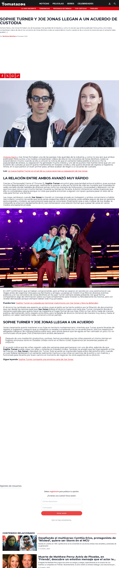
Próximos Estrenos (62, 8)
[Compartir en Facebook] (2, 75)
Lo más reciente (28, 8)
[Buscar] (114, 3)
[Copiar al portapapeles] (17, 75)
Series (70, 3)
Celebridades (85, 3)
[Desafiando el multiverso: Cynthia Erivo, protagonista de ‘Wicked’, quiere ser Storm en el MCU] (20, 543)
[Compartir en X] (7, 75)
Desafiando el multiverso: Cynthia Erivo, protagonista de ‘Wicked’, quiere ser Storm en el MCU (77, 539)
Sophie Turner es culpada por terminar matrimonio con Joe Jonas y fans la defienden (57, 303)
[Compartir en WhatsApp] (12, 75)
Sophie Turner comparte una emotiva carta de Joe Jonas (46, 359)
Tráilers (94, 8)
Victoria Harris (10, 157)
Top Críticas (81, 8)
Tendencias (44, 8)
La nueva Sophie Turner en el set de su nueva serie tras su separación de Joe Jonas (48, 171)
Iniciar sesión (61, 513)
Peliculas (58, 3)
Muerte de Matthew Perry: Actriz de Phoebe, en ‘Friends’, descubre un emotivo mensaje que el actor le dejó (76, 558)
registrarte (54, 491)
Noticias (44, 3)
